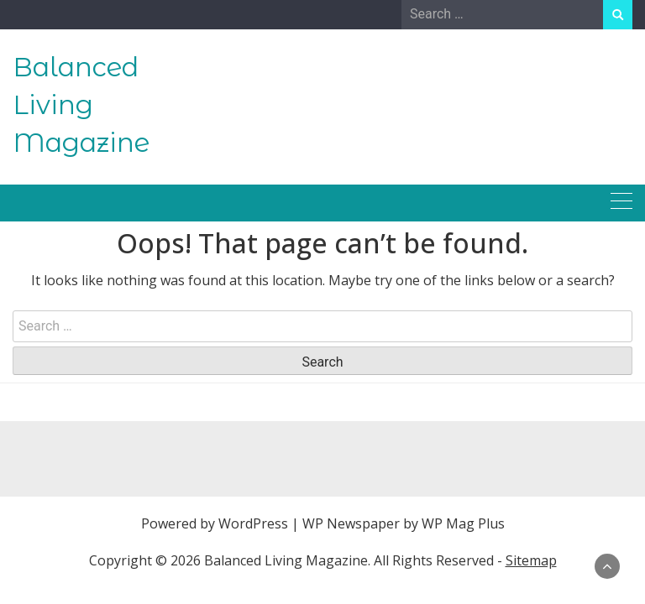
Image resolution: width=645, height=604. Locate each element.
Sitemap (531, 560)
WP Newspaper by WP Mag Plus (403, 523)
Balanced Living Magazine (81, 105)
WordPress (253, 523)
